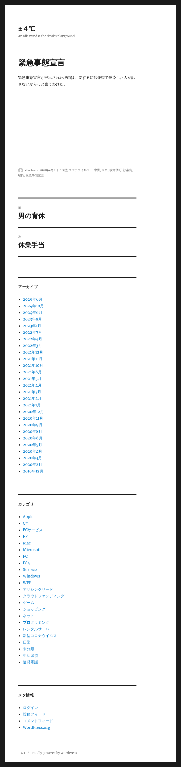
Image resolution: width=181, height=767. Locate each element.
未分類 (28, 648)
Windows (31, 576)
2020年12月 (33, 411)
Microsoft (32, 549)
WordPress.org (36, 727)
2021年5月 (32, 378)
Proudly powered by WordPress (53, 753)
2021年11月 (32, 358)
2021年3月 (32, 391)
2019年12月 (33, 471)
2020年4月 (32, 451)
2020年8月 (32, 431)
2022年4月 (32, 339)
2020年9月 (32, 424)
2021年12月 (33, 352)
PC (25, 556)
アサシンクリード (38, 589)
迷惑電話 (30, 662)
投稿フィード (34, 714)
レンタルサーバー (38, 629)
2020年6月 (32, 438)
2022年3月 (32, 345)
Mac (27, 543)
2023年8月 (32, 319)
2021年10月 (33, 365)
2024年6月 (32, 312)
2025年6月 (32, 299)
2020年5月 (32, 444)
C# (25, 523)
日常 (26, 642)
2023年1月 (32, 325)
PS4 (26, 562)
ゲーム (28, 602)
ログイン (30, 707)
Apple (28, 516)
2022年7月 (32, 332)
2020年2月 (32, 464)
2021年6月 (32, 372)
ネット (28, 615)
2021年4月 (32, 385)
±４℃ (26, 29)
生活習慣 (30, 655)
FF (25, 536)
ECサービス (33, 529)
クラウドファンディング (43, 596)
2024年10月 (33, 305)
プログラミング (36, 622)
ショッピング (34, 609)
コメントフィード (38, 720)
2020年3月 (32, 457)
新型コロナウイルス (40, 635)
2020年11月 (33, 418)
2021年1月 (32, 405)
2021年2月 (32, 398)
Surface (30, 569)
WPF (27, 582)
